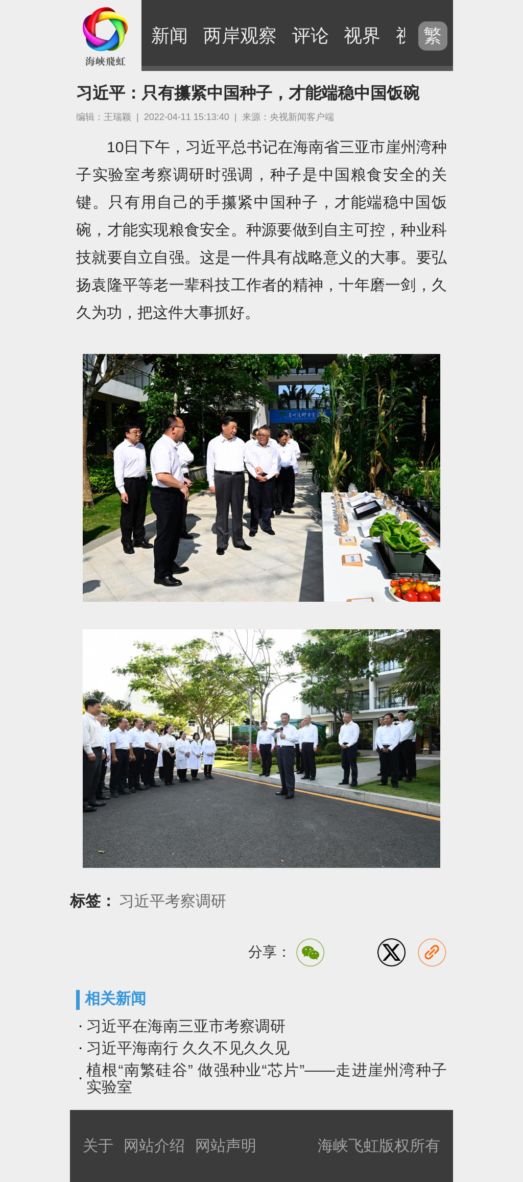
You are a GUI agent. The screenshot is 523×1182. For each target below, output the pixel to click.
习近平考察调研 (172, 900)
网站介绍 (154, 1145)
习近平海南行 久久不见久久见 (188, 1047)
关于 (98, 1145)
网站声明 (225, 1145)
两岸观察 (240, 35)
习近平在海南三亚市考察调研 (186, 1026)
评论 (310, 35)
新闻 (169, 35)
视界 (362, 35)
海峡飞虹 (105, 36)
